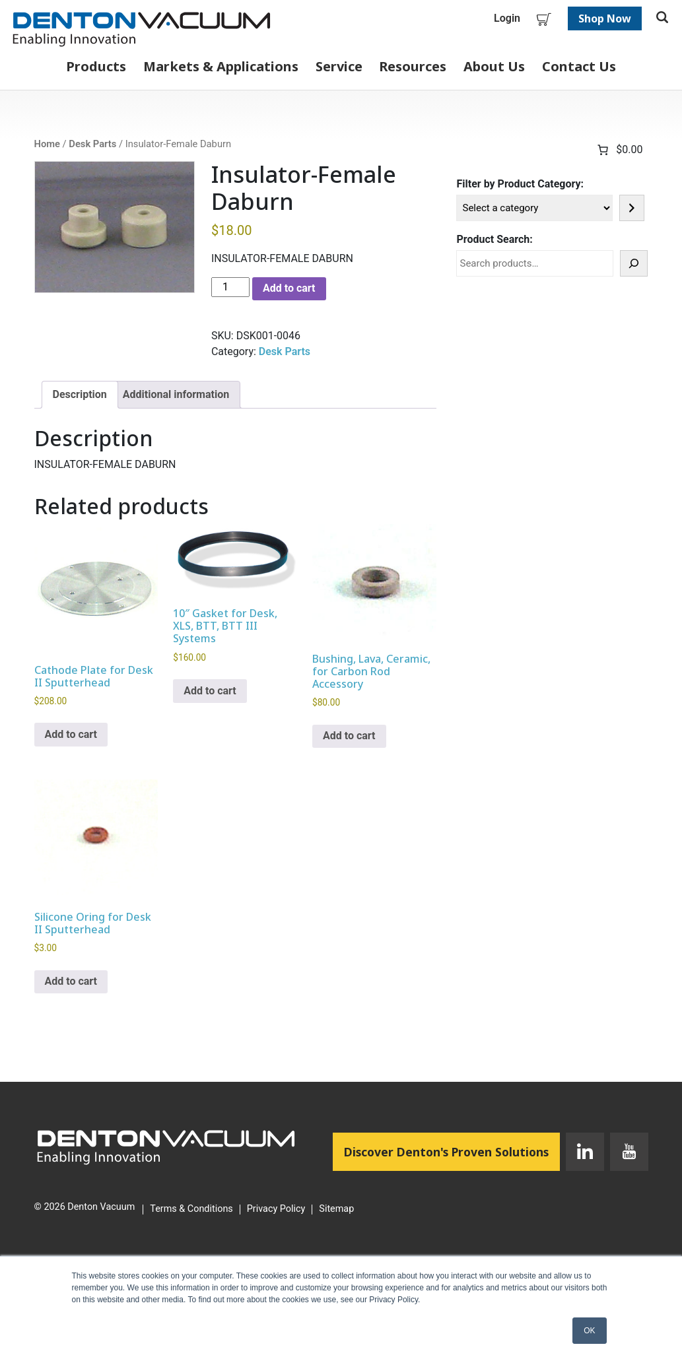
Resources (412, 66)
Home (47, 144)
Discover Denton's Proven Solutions (452, 1151)
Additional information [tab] (176, 394)
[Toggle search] (662, 18)
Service (339, 66)
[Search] (634, 263)
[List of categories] (534, 208)
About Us (494, 66)
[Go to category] (631, 208)
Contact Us (579, 66)
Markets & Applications (220, 66)
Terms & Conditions (191, 1209)
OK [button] (589, 1330)
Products (96, 66)
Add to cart (289, 288)
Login (507, 18)
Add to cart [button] (71, 734)
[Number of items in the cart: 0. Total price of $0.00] (619, 150)
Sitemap (336, 1209)
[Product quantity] (230, 287)
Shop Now (604, 18)
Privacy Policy (276, 1209)
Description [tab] (80, 394)
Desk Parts (92, 144)
